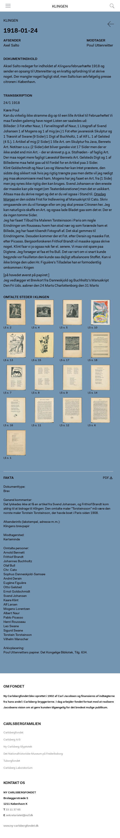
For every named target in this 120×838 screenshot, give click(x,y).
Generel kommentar (17, 500)
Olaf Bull (9, 565)
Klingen (60, 6)
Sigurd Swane (13, 630)
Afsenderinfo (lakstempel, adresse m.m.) (31, 522)
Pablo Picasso (13, 617)
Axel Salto (11, 45)
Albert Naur (11, 613)
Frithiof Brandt (13, 557)
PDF (106, 478)
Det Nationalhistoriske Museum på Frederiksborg (33, 754)
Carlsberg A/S (12, 739)
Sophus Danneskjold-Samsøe (24, 574)
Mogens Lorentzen (16, 609)
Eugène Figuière (14, 583)
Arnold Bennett (14, 552)
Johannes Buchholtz (17, 561)
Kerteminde (11, 539)
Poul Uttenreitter (100, 45)
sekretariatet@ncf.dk (19, 815)
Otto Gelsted (12, 587)
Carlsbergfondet (13, 732)
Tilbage (111, 24)
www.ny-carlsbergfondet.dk (21, 826)
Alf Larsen (10, 604)
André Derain (12, 578)
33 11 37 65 (13, 809)
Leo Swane (11, 626)
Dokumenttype (13, 487)
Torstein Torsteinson (17, 635)
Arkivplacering (13, 648)
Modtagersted (13, 535)
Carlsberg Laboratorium (17, 768)
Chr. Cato (10, 570)
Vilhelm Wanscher (15, 639)
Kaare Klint (11, 600)
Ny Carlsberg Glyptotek (17, 746)
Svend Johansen (15, 596)
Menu (8, 5)
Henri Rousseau (14, 622)
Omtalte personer (15, 548)
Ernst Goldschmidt (16, 591)
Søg (112, 5)
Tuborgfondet (11, 761)
